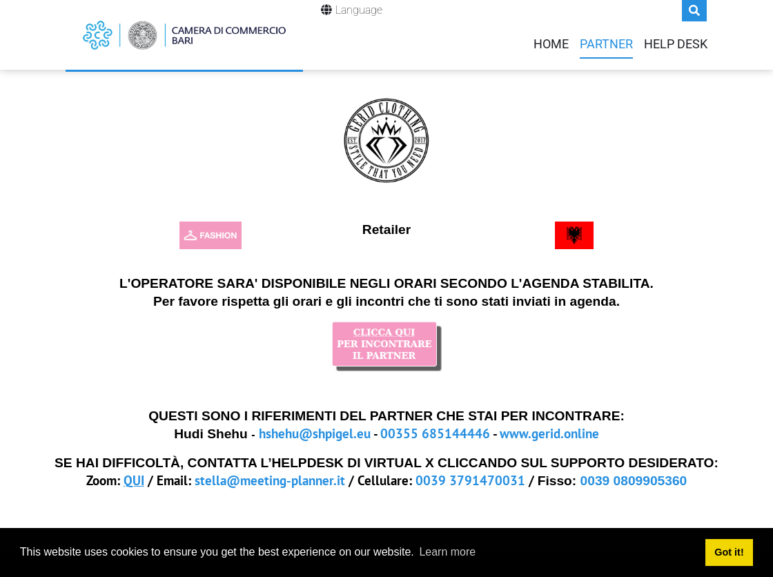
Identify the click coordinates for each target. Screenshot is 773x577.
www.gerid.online (549, 433)
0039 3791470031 (470, 480)
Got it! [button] (728, 552)
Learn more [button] (447, 552)
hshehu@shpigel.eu (315, 433)
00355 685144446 (435, 433)
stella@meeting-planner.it (270, 480)
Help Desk (675, 44)
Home (551, 44)
